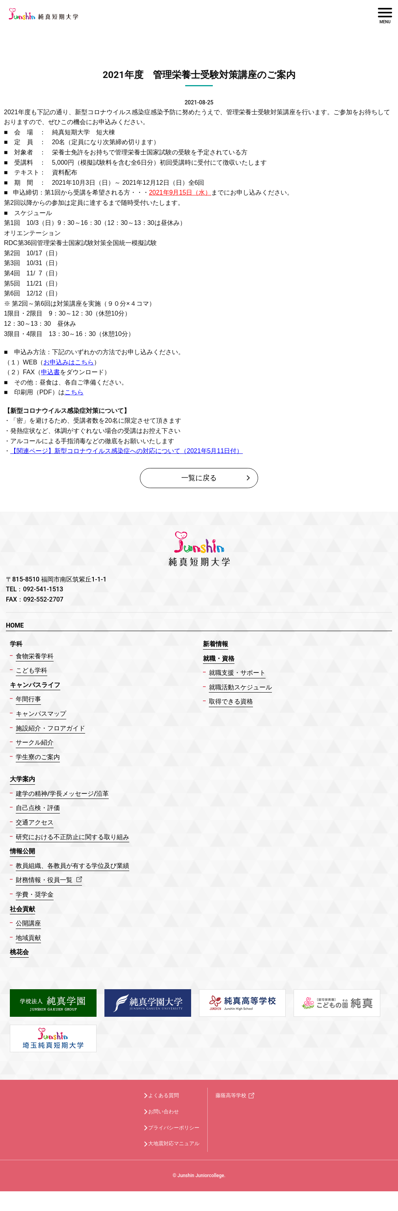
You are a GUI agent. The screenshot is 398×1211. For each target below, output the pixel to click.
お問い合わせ (163, 1111)
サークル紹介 (35, 742)
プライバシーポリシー (173, 1128)
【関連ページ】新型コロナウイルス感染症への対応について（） (126, 451)
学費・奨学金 (35, 894)
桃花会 (19, 952)
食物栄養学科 (35, 656)
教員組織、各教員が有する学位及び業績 (72, 865)
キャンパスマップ (41, 713)
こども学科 (31, 670)
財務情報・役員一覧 (49, 880)
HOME (15, 625)
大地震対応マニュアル (173, 1143)
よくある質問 (163, 1095)
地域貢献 (28, 938)
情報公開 (22, 851)
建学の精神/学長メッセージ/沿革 (62, 793)
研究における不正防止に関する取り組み (72, 837)
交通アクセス (35, 822)
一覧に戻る (199, 478)
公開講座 (28, 923)
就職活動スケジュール (240, 687)
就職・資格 (218, 658)
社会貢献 (22, 909)
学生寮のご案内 (38, 757)
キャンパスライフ (35, 685)
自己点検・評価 (38, 808)
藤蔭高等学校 (231, 1095)
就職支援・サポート (237, 672)
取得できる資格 (231, 701)
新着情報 (215, 644)
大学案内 (22, 779)
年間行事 (28, 699)
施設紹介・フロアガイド (50, 728)
